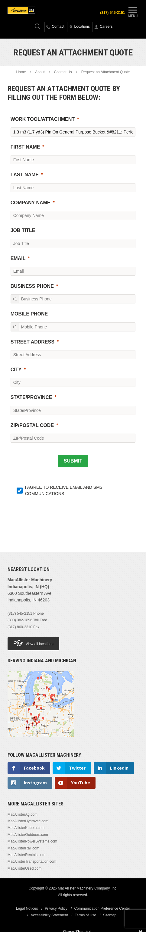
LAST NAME (25, 174)
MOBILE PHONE (29, 313)
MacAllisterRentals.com (26, 855)
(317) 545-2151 (112, 13)
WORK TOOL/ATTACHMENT (43, 119)
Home (21, 72)
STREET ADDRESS (32, 341)
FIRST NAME (25, 146)
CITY (16, 369)
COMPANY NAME (30, 202)
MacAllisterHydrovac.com (28, 821)
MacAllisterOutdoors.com (28, 835)
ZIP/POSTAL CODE (32, 425)
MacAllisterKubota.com (26, 828)
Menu (132, 11)
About (39, 72)
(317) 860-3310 (20, 627)
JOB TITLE (23, 230)
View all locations (34, 643)
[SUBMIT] (73, 461)
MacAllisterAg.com (22, 814)
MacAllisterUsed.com (25, 868)
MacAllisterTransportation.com (32, 861)
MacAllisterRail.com (23, 848)
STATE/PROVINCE (31, 397)
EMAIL (18, 258)
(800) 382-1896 (20, 620)
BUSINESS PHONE (32, 286)
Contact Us (63, 72)
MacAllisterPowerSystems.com (32, 841)
